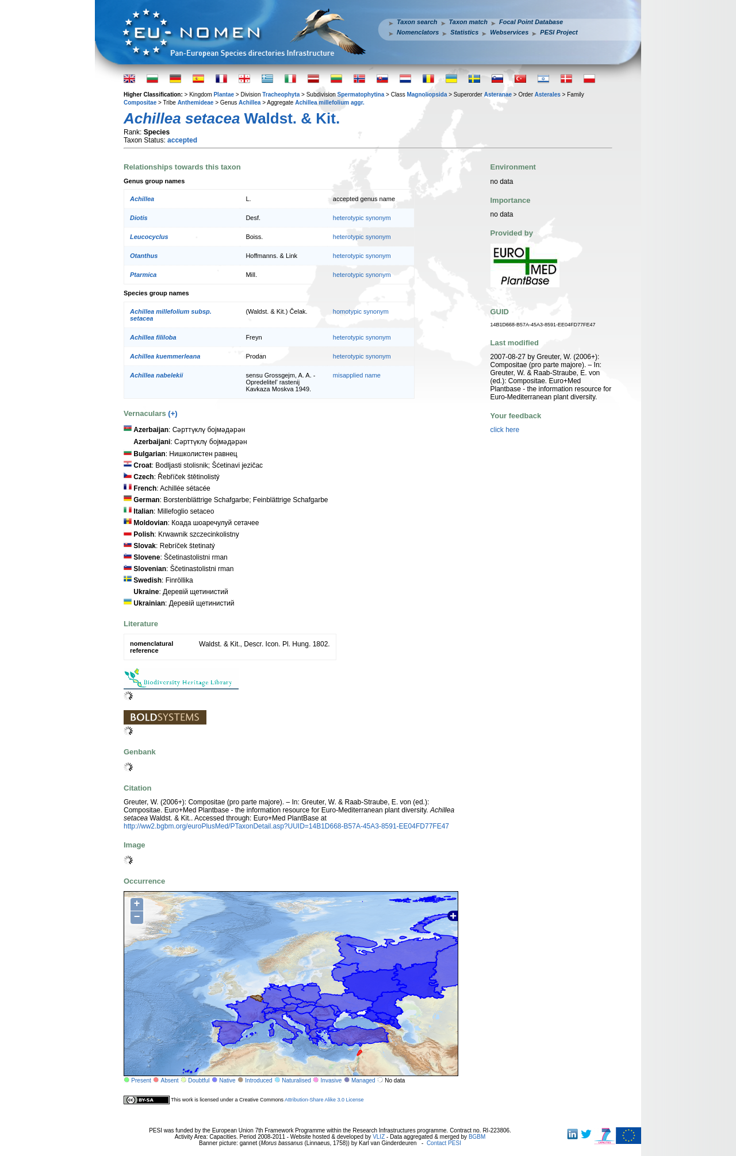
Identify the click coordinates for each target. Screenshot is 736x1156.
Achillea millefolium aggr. (330, 102)
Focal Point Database (531, 21)
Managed (363, 1080)
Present (141, 1080)
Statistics (464, 32)
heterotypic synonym (362, 217)
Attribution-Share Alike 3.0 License (324, 1100)
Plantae (223, 94)
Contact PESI (444, 1143)
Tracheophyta (281, 94)
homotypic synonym (361, 311)
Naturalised (296, 1080)
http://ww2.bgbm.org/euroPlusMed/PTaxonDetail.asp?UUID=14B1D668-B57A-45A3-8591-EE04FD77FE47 (286, 826)
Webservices (509, 32)
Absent (170, 1080)
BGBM (477, 1137)
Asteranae (498, 94)
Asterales (548, 94)
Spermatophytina (361, 94)
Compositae (140, 102)
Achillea (249, 102)
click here (505, 430)
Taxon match (468, 21)
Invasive (331, 1080)
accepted (182, 140)
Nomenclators (418, 32)
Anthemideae (196, 102)
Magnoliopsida (427, 94)
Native (227, 1080)
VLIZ (379, 1137)
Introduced (258, 1080)
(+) (172, 413)
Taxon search (417, 21)
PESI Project (558, 32)
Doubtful (198, 1080)
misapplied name (357, 375)
